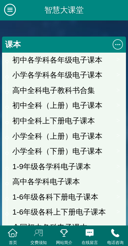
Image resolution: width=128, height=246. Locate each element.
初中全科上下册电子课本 (53, 121)
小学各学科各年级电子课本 (57, 75)
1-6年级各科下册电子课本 (55, 197)
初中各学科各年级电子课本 (57, 60)
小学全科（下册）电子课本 (57, 151)
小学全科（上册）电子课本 (57, 136)
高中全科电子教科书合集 (53, 90)
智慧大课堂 (64, 9)
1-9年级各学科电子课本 (51, 166)
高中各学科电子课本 (46, 181)
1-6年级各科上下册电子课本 (59, 212)
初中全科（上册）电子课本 (57, 105)
